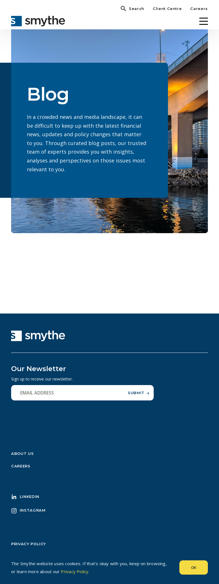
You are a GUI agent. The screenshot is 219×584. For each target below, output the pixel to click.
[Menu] (203, 21)
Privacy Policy (28, 546)
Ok (193, 567)
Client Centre (167, 8)
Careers (199, 8)
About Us (22, 455)
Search (136, 8)
